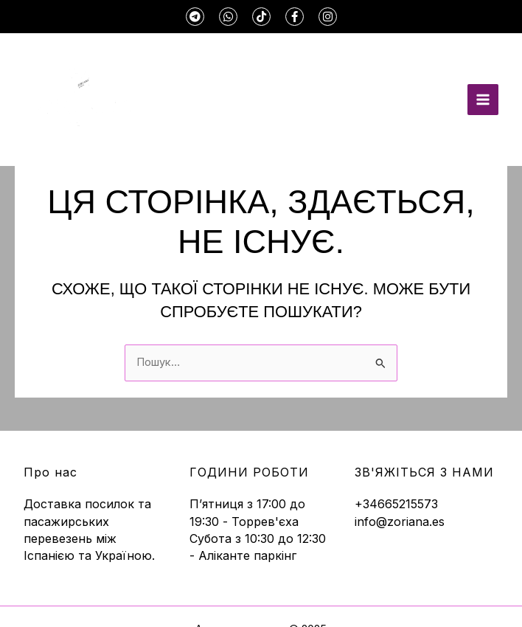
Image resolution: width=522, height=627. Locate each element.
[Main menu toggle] (482, 99)
